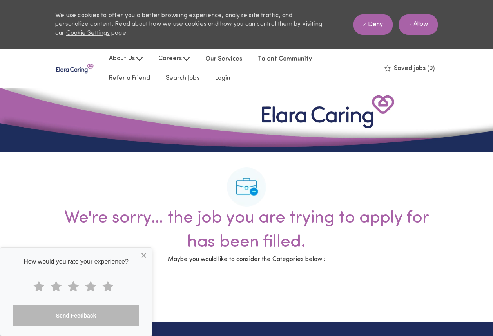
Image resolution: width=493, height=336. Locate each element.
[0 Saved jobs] (409, 68)
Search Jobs (182, 78)
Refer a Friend (129, 78)
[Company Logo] (74, 69)
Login (222, 78)
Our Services (223, 59)
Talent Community (285, 59)
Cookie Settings (88, 33)
